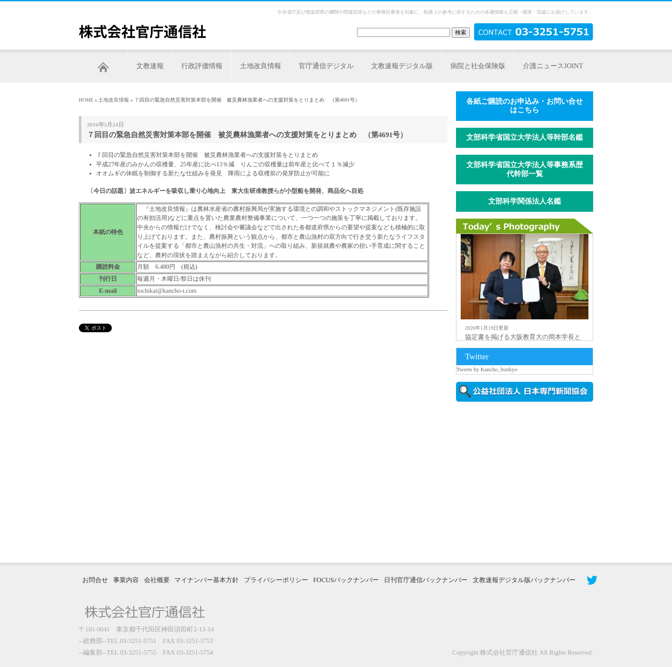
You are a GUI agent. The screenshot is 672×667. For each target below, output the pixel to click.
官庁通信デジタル (326, 65)
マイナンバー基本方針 (206, 580)
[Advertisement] (529, 481)
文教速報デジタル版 (402, 65)
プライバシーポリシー (276, 580)
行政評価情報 (201, 65)
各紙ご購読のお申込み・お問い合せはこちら (524, 105)
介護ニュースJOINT (553, 65)
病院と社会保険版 (477, 65)
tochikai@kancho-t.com (166, 290)
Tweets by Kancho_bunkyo (486, 369)
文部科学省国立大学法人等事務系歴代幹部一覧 (524, 169)
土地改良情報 (260, 65)
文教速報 (150, 65)
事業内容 (126, 580)
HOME (86, 99)
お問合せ (95, 580)
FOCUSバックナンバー (346, 580)
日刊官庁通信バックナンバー (426, 580)
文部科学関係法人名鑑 (524, 201)
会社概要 (157, 580)
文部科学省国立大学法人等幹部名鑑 (524, 137)
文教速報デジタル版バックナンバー (524, 580)
